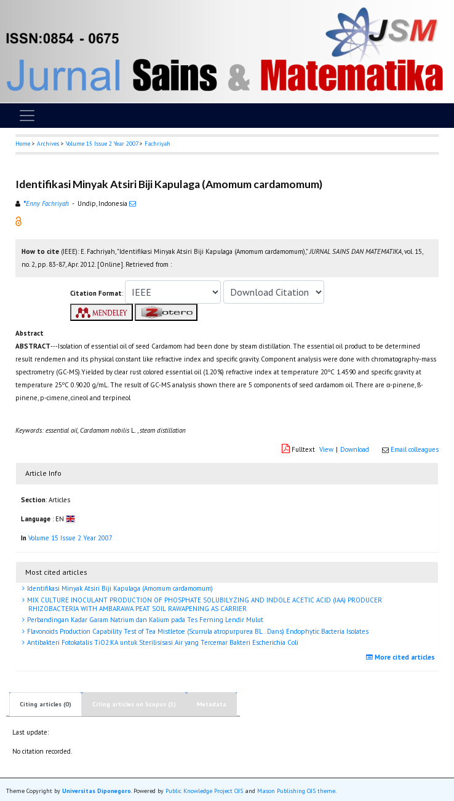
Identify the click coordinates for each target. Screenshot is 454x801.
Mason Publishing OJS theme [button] (296, 791)
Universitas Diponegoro (96, 791)
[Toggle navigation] (27, 115)
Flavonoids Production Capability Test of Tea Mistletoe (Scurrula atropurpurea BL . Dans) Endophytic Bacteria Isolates (196, 631)
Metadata (211, 704)
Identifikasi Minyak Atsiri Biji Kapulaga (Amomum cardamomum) (119, 588)
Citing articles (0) (45, 704)
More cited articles (402, 657)
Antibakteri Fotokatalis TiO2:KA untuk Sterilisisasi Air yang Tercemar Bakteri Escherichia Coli (161, 642)
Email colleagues (415, 449)
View (326, 449)
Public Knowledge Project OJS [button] (204, 791)
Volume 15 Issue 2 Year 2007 (102, 144)
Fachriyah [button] (157, 144)
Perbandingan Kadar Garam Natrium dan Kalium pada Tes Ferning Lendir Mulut (144, 619)
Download (354, 449)
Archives (48, 144)
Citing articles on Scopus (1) (134, 704)
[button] (18, 220)
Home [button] (22, 144)
